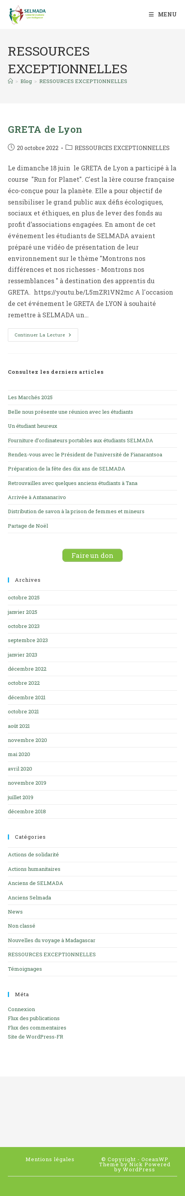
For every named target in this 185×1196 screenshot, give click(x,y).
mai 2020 (19, 754)
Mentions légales (50, 1159)
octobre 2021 (23, 711)
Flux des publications (34, 1018)
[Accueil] (10, 81)
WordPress (139, 1169)
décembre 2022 (27, 668)
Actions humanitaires (34, 868)
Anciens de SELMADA (35, 883)
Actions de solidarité (33, 854)
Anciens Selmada (29, 897)
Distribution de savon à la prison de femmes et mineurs (76, 511)
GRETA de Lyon (45, 129)
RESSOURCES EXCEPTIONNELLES (83, 81)
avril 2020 (20, 768)
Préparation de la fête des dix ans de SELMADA (66, 468)
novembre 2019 (27, 782)
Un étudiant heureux (32, 425)
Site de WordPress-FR (35, 1036)
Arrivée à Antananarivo (37, 497)
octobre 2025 (24, 597)
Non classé (21, 925)
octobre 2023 (24, 626)
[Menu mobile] (163, 14)
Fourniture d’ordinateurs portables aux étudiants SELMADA (80, 440)
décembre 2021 (27, 697)
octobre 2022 (24, 682)
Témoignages (25, 968)
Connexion (21, 1009)
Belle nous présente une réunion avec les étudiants (70, 411)
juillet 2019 (20, 797)
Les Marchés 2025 (30, 397)
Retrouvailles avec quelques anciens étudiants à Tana (72, 483)
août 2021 (19, 725)
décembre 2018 (27, 811)
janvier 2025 (22, 611)
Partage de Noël (28, 525)
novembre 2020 (27, 740)
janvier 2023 (22, 654)
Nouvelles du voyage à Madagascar (51, 940)
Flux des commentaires (37, 1027)
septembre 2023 (28, 640)
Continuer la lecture (46, 336)
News (15, 911)
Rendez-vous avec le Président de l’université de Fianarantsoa (85, 454)
